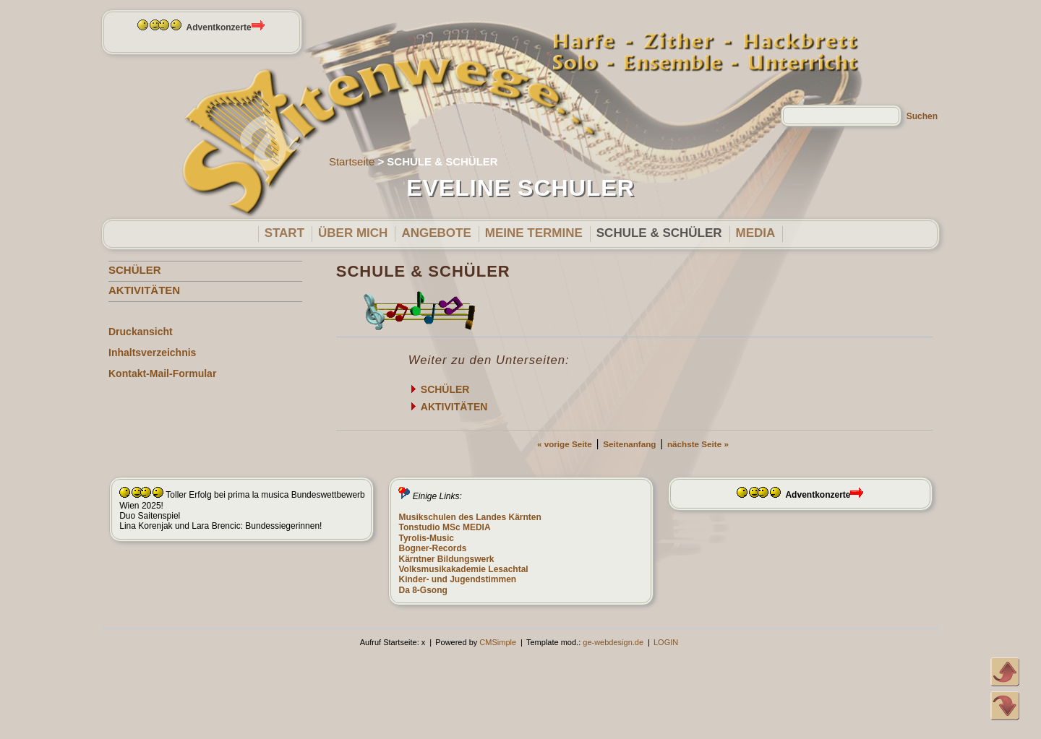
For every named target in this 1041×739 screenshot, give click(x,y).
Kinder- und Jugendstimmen (457, 579)
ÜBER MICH (352, 233)
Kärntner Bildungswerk (446, 559)
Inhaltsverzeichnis (152, 352)
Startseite (351, 161)
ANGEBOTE (436, 233)
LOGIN (666, 642)
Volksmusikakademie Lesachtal (463, 569)
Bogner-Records (432, 548)
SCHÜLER (134, 270)
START (284, 233)
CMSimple (497, 642)
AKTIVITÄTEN (144, 290)
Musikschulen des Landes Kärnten (469, 517)
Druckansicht (140, 331)
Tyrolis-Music (425, 538)
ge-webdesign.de (613, 642)
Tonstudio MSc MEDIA (444, 527)
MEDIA (756, 233)
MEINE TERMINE (534, 233)
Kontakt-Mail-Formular (162, 373)
